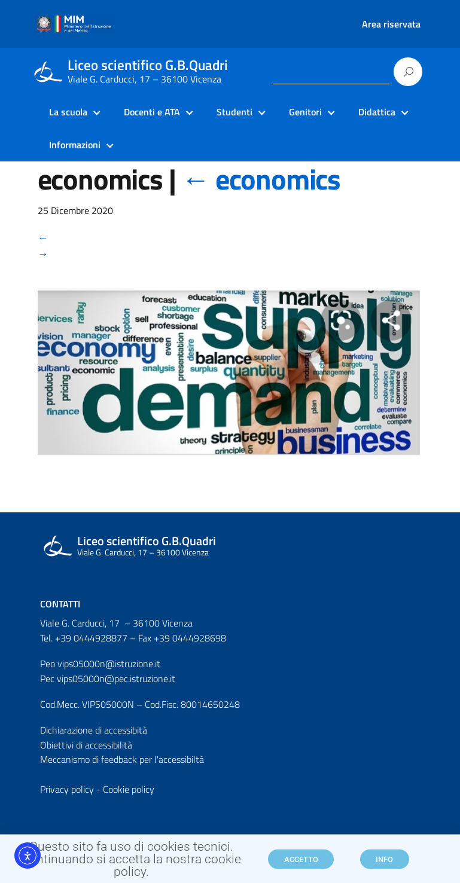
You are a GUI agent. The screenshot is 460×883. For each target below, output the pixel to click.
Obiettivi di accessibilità (86, 745)
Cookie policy (128, 789)
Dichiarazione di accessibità (93, 730)
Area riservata (391, 24)
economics (260, 179)
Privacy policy (67, 789)
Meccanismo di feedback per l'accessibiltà (122, 759)
